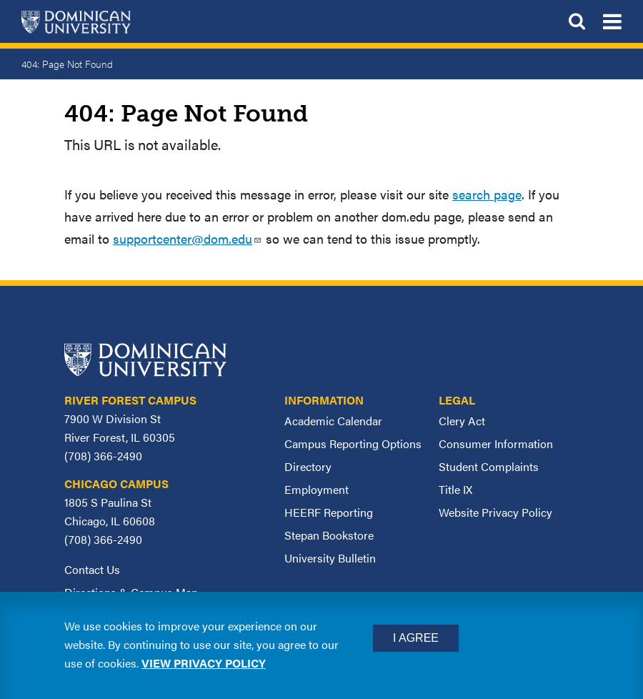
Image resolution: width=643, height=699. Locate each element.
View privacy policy (203, 663)
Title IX (455, 489)
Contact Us (92, 569)
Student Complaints (489, 466)
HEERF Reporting (328, 512)
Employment (316, 489)
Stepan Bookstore (329, 535)
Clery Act (462, 420)
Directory (308, 466)
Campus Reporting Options (353, 443)
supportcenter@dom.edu (187, 238)
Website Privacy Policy (495, 512)
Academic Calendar (333, 420)
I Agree (416, 638)
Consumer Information (496, 443)
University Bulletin (330, 558)
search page (487, 194)
